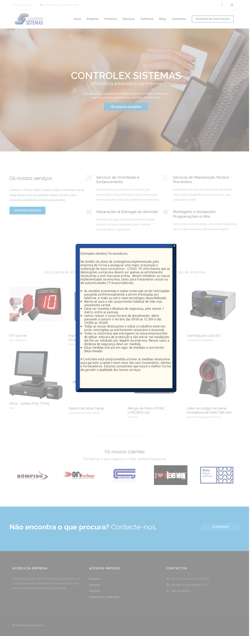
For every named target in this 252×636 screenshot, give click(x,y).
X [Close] (174, 245)
